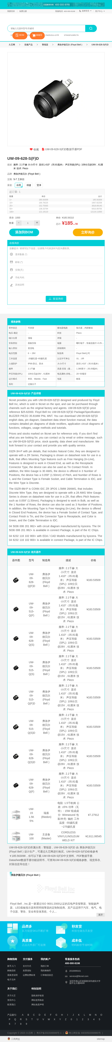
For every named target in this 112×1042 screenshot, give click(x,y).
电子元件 (11, 979)
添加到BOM (24, 232)
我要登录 (11, 11)
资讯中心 (11, 1000)
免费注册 (23, 11)
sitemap (101, 1039)
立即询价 (88, 232)
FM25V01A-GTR (52, 35)
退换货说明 (12, 975)
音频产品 (28, 44)
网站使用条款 (37, 1000)
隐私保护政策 (37, 995)
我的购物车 (46, 970)
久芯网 (23, 21)
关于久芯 (11, 995)
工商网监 (13, 1039)
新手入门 (11, 966)
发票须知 (27, 970)
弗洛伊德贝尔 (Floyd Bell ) (69, 44)
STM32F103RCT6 (71, 35)
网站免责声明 (37, 1004)
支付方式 (27, 966)
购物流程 (11, 970)
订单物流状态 (47, 975)
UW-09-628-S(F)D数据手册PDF (62, 149)
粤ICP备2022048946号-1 (49, 1033)
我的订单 (45, 966)
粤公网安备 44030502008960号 (83, 1033)
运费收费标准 (29, 975)
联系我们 (11, 1004)
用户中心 (100, 11)
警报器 (45, 44)
